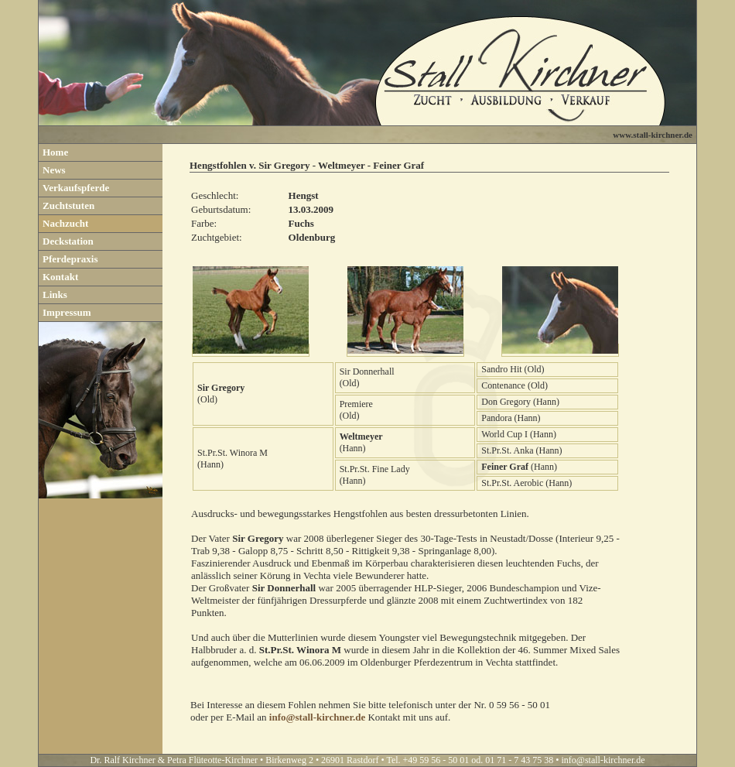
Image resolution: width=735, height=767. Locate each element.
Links (55, 294)
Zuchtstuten (68, 205)
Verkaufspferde (76, 187)
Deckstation (68, 241)
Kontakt (60, 276)
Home (55, 152)
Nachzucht (65, 223)
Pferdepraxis (70, 259)
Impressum (67, 312)
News (54, 170)
